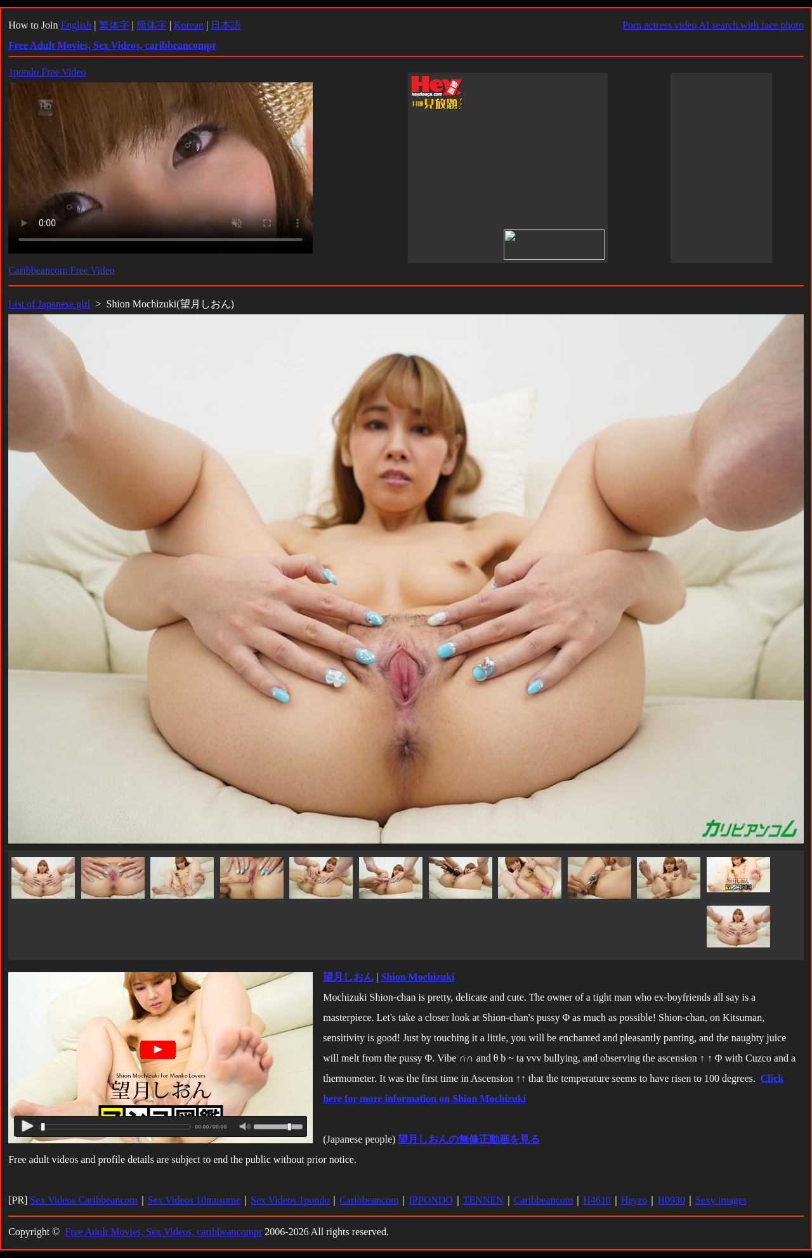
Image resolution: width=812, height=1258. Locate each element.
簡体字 (151, 25)
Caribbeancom (368, 1200)
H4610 (597, 1200)
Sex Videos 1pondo (290, 1200)
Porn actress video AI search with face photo (713, 25)
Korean (189, 25)
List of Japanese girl (49, 303)
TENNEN (483, 1200)
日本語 (226, 25)
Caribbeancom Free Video (61, 270)
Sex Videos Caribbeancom (83, 1200)
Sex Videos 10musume (194, 1200)
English (75, 25)
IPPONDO (430, 1200)
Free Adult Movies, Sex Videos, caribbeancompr (163, 1231)
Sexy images (721, 1200)
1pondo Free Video (47, 72)
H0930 (671, 1200)
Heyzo (634, 1200)
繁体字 (114, 25)
